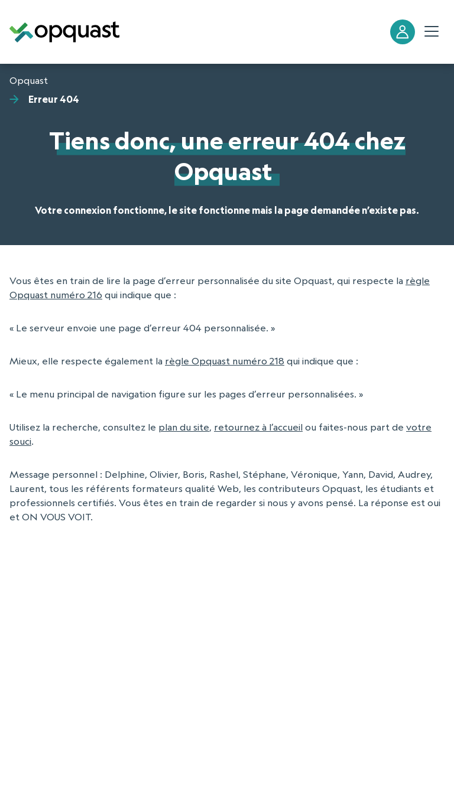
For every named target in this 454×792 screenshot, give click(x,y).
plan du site (183, 427)
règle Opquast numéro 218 (224, 361)
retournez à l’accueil (258, 427)
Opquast (28, 80)
